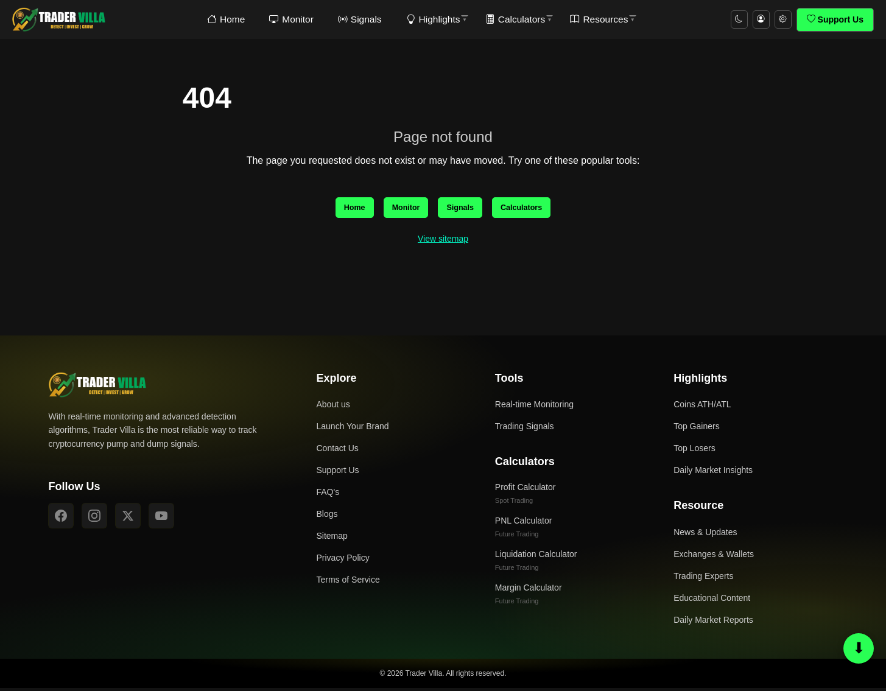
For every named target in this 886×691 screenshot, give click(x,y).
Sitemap (332, 539)
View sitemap (443, 242)
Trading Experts (703, 579)
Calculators (505, 19)
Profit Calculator (525, 496)
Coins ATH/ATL (702, 408)
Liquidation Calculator (536, 563)
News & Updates (705, 535)
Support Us (835, 19)
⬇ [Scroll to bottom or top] (859, 647)
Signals (357, 19)
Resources (586, 19)
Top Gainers (696, 430)
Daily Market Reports (713, 623)
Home (230, 19)
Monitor (292, 19)
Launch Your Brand (353, 430)
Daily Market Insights (713, 474)
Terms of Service (348, 583)
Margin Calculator (528, 597)
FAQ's (328, 495)
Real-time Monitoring (534, 408)
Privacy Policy (343, 561)
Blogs (327, 517)
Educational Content (711, 601)
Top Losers (694, 452)
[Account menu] (757, 19)
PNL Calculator (523, 530)
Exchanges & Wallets (713, 557)
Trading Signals (524, 430)
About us (333, 408)
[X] (128, 519)
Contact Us (338, 452)
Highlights (426, 19)
